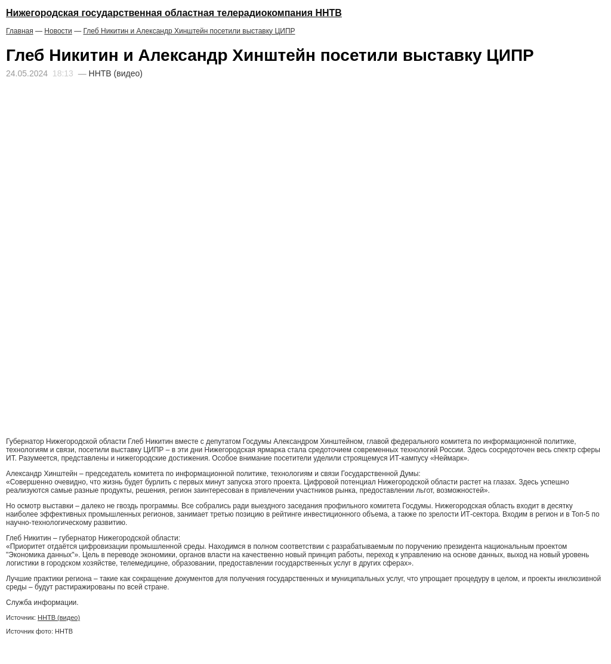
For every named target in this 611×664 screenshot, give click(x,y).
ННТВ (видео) (59, 617)
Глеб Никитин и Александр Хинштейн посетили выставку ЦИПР (189, 31)
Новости (58, 31)
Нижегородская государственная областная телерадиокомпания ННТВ (174, 13)
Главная (19, 31)
